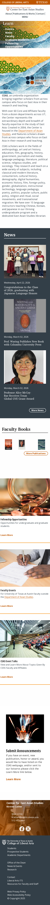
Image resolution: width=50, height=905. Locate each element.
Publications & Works (24, 13)
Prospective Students (18, 851)
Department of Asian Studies (18, 596)
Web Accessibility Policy (19, 894)
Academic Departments (18, 855)
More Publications (36, 453)
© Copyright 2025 (16, 898)
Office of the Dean (16, 862)
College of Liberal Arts (15, 2)
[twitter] (28, 829)
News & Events (14, 866)
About (8, 13)
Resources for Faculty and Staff (22, 883)
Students (11, 848)
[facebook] (22, 829)
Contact (40, 13)
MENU (25, 16)
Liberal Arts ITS (15, 880)
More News (37, 410)
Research (12, 869)
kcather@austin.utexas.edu (25, 817)
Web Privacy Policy (16, 891)
